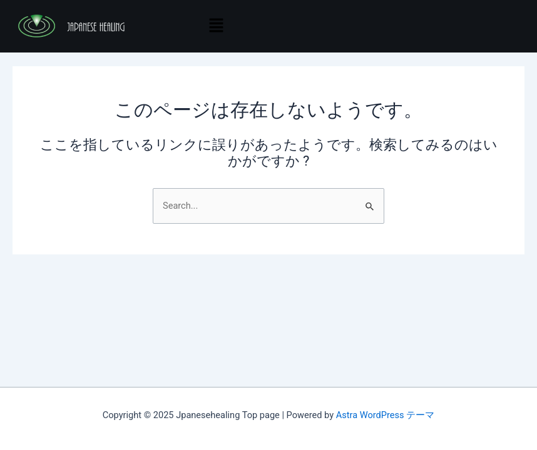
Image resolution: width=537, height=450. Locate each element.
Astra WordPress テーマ (385, 415)
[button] (215, 26)
